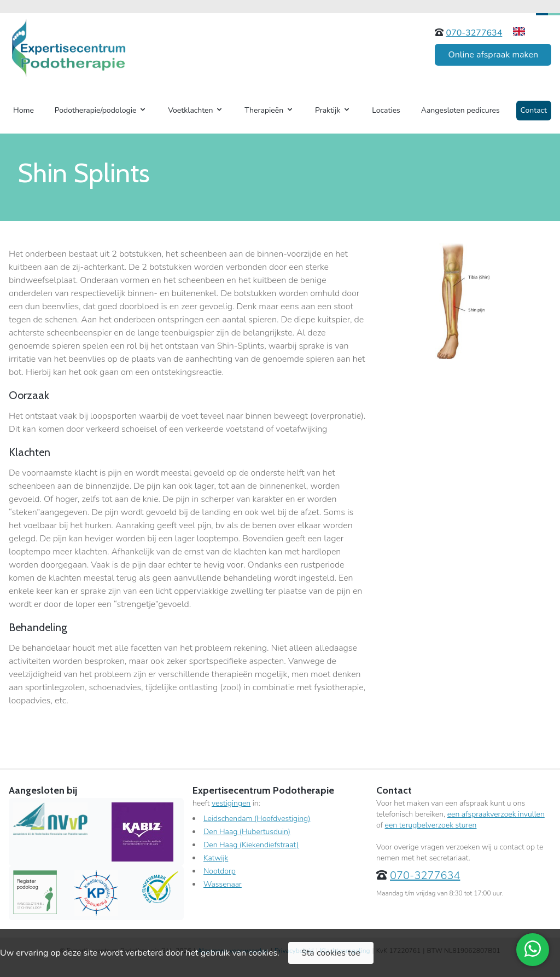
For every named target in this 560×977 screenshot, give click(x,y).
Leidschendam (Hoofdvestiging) (256, 818)
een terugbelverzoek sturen (431, 825)
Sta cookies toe (330, 953)
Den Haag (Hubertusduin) (246, 831)
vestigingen (231, 803)
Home (23, 110)
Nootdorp (219, 871)
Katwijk (215, 858)
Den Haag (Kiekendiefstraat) (251, 845)
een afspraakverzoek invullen (496, 814)
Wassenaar (222, 884)
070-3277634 (474, 33)
